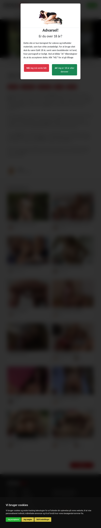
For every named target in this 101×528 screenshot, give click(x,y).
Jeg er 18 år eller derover (64, 70)
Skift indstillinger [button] (42, 519)
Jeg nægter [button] (27, 519)
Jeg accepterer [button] (13, 519)
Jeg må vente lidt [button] (36, 68)
